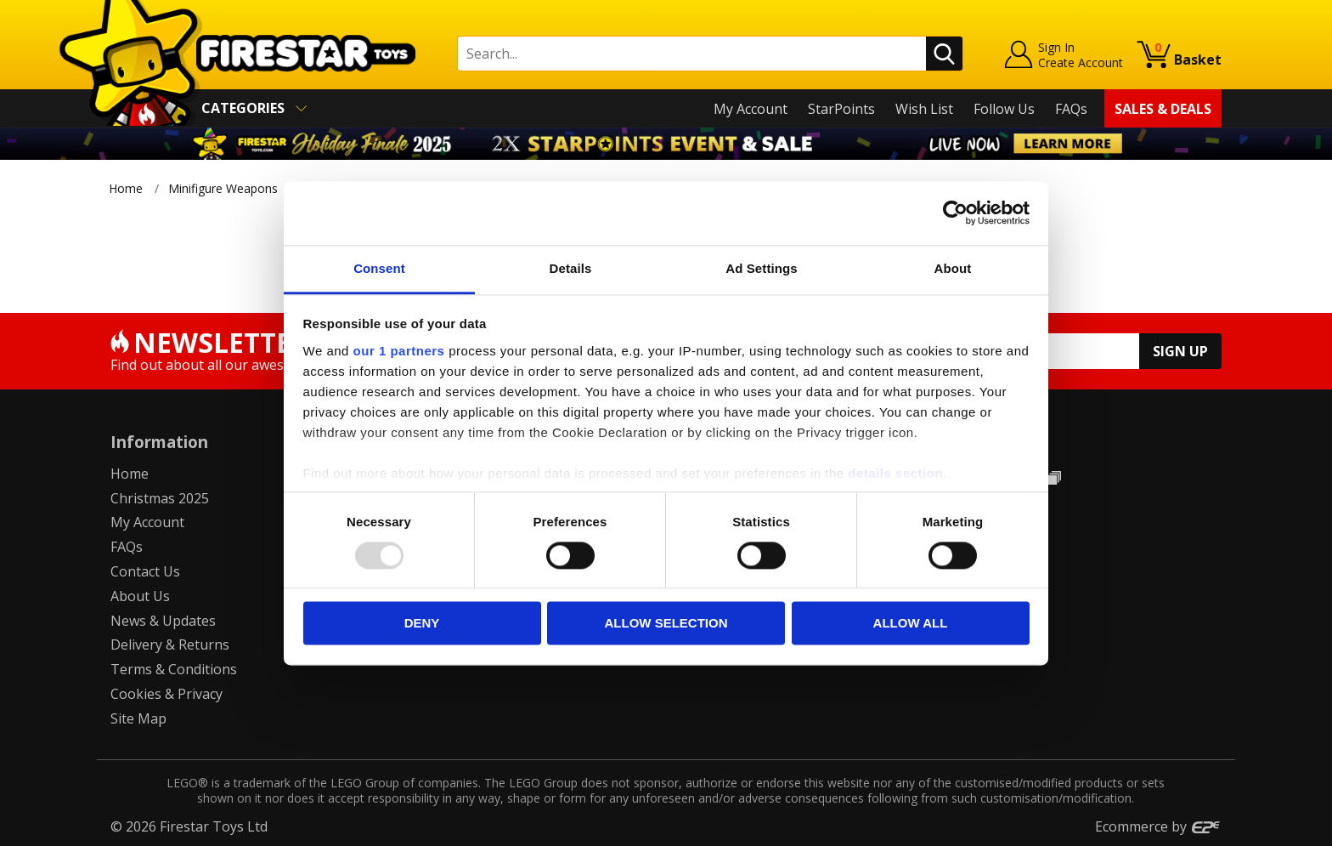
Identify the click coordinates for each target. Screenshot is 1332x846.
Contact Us (145, 571)
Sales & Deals (1163, 108)
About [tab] (953, 268)
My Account (750, 108)
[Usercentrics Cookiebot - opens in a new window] (955, 212)
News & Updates (163, 620)
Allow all (910, 623)
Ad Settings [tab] (761, 268)
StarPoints (841, 108)
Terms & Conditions (173, 669)
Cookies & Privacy (166, 693)
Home (126, 188)
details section (895, 473)
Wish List (924, 108)
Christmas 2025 (159, 498)
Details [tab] (571, 268)
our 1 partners (399, 351)
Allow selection (666, 623)
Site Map (138, 718)
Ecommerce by (1158, 826)
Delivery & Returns (169, 644)
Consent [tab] (379, 268)
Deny (422, 623)
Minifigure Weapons (223, 188)
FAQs (1071, 108)
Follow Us (1004, 108)
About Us (140, 596)
